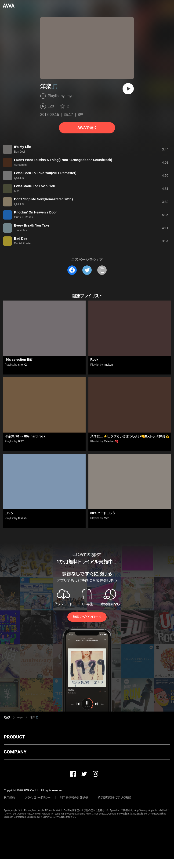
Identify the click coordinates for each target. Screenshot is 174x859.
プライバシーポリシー (38, 797)
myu (69, 96)
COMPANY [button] (15, 752)
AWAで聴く (87, 128)
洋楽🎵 (34, 717)
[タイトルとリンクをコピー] (102, 270)
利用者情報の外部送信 (74, 797)
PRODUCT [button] (14, 737)
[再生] (128, 88)
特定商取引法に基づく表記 (114, 797)
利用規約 (9, 797)
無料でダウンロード (87, 617)
